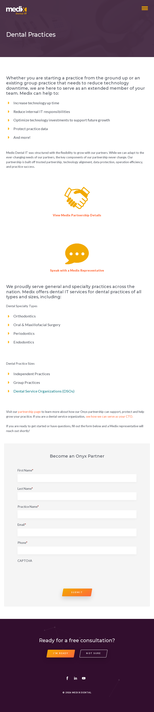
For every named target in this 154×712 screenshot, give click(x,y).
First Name (25, 470)
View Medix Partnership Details (77, 215)
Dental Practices (31, 34)
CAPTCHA (25, 561)
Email (22, 524)
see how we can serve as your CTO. (109, 416)
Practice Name (28, 506)
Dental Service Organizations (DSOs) (43, 391)
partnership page (29, 412)
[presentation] (52, 573)
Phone (22, 542)
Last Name (25, 488)
